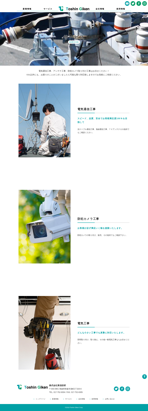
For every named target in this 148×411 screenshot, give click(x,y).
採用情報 (120, 9)
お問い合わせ (110, 399)
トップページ (40, 399)
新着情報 (27, 9)
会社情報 (100, 9)
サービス (48, 9)
